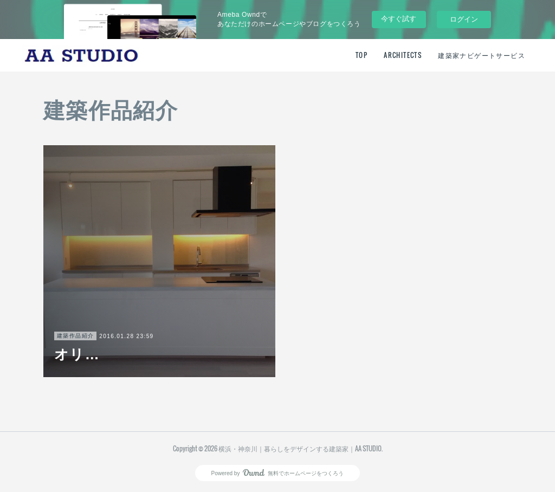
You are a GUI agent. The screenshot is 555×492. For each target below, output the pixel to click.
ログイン (464, 19)
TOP (361, 55)
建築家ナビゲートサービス (481, 55)
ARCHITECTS (403, 55)
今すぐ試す (398, 19)
